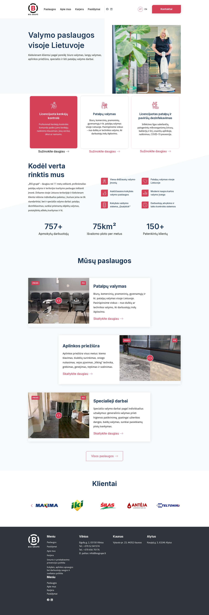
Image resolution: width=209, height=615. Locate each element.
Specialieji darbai (110, 400)
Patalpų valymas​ (104, 114)
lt (140, 9)
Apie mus (51, 551)
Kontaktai (166, 9)
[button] (31, 506)
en (146, 9)
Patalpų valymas (109, 286)
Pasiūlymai (52, 546)
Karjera (50, 555)
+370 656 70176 (92, 549)
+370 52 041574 (92, 546)
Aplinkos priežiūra (81, 345)
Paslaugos (51, 542)
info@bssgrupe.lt (97, 553)
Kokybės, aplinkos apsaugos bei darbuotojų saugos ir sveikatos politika (60, 570)
